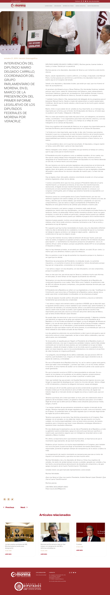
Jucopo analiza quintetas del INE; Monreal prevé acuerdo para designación (16, 546)
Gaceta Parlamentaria (93, 5)
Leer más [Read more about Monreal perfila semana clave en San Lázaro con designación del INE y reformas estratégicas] (44, 554)
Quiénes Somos (48, 5)
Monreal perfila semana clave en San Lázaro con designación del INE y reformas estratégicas (53, 546)
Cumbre (79, 544)
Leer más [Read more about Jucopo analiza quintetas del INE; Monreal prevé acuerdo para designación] (8, 554)
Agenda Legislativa (81, 5)
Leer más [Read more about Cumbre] (79, 550)
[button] (4, 499)
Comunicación (57, 5)
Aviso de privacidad (93, 1)
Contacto (77, 1)
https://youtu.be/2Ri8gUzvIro (56, 489)
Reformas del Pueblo (68, 5)
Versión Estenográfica (28, 58)
